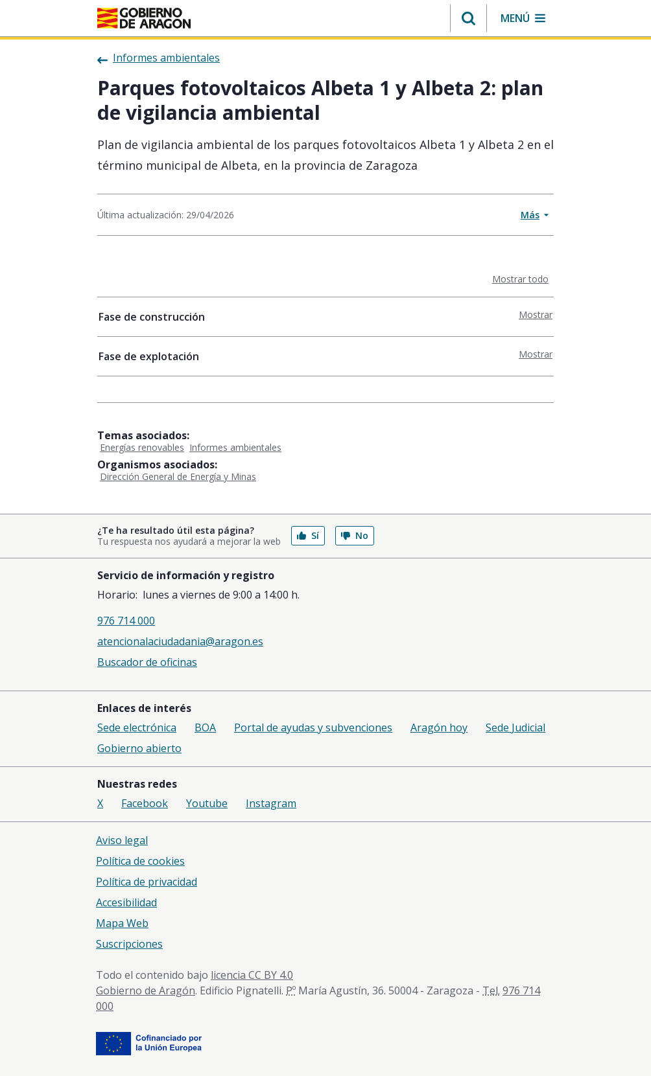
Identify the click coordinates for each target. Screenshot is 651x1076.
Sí (308, 535)
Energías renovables (142, 447)
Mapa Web (122, 923)
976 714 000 (126, 620)
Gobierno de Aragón (145, 990)
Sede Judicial (515, 727)
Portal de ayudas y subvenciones (313, 727)
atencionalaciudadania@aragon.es (180, 641)
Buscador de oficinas (147, 662)
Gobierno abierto (139, 748)
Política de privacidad (146, 882)
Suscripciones (129, 944)
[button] (468, 18)
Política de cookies (140, 861)
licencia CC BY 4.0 (252, 975)
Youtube (207, 803)
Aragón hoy (439, 727)
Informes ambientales (235, 447)
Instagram (271, 803)
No (354, 535)
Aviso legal (122, 840)
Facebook (144, 803)
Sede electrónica (136, 727)
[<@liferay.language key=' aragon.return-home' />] (144, 18)
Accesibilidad (126, 902)
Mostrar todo (523, 278)
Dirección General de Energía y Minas (178, 476)
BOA (205, 727)
